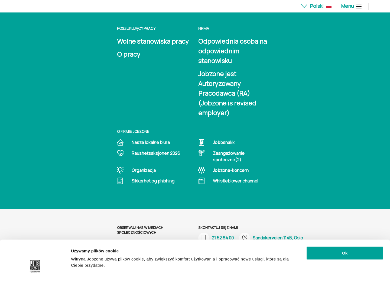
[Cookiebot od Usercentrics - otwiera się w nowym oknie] (35, 271)
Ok (344, 226)
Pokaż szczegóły (87, 271)
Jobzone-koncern (231, 170)
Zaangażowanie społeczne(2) (229, 156)
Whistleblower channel (235, 181)
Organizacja (144, 170)
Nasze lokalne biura (151, 142)
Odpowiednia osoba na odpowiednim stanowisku (232, 51)
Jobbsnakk (224, 142)
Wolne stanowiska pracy (153, 41)
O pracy (128, 54)
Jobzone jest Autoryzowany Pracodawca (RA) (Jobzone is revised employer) (227, 93)
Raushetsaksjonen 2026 (156, 153)
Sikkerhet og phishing (153, 181)
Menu (350, 6)
